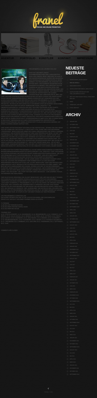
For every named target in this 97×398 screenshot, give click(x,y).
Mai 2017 (72, 267)
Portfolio (29, 47)
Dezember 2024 (74, 142)
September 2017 (74, 255)
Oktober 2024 (74, 149)
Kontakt (67, 47)
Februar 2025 (74, 136)
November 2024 (74, 145)
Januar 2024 (73, 155)
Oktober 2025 (74, 124)
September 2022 (74, 182)
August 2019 (73, 225)
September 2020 (74, 206)
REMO (71, 101)
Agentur (10, 47)
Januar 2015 (73, 316)
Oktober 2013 (74, 343)
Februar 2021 (74, 197)
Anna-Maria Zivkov (75, 85)
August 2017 (73, 258)
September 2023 (74, 161)
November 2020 (74, 200)
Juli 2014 (72, 328)
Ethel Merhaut (74, 107)
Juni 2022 (72, 188)
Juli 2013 (72, 353)
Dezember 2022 (74, 179)
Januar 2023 (73, 176)
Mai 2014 (72, 331)
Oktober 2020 (74, 203)
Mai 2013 (72, 356)
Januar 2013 (73, 365)
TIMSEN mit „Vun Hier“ (76, 104)
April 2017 (73, 270)
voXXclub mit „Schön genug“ (78, 79)
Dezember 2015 (74, 295)
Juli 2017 (72, 261)
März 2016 (73, 289)
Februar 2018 (74, 243)
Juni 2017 (72, 264)
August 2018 (73, 234)
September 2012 (74, 374)
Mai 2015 (72, 307)
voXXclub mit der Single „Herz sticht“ (81, 88)
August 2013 (73, 349)
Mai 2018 (72, 237)
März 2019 (73, 231)
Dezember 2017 (74, 249)
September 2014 (74, 322)
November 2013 (74, 340)
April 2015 (73, 310)
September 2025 (74, 127)
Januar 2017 (73, 279)
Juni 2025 (72, 130)
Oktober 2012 (74, 371)
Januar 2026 (73, 121)
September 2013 (74, 346)
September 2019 (74, 222)
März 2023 (73, 170)
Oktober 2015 (74, 298)
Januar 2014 (73, 337)
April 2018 (73, 240)
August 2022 (73, 185)
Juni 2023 (72, 164)
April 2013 (73, 359)
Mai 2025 (72, 133)
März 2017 (73, 273)
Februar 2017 (74, 276)
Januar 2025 (73, 139)
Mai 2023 (72, 167)
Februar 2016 (74, 292)
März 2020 (73, 212)
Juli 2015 (72, 304)
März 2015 (73, 313)
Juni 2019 (72, 228)
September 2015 (74, 301)
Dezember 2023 (74, 158)
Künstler (48, 47)
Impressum (86, 47)
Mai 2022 (72, 191)
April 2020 (73, 209)
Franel (46, 392)
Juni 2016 (72, 286)
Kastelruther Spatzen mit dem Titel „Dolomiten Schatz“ (79, 92)
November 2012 (74, 368)
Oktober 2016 (74, 283)
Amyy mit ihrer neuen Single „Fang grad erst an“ (82, 97)
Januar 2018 (73, 246)
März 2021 (73, 194)
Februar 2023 (74, 173)
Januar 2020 (73, 216)
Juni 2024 (72, 152)
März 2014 (73, 334)
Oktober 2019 (74, 219)
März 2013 (73, 362)
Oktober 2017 (74, 252)
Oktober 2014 (74, 319)
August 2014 (73, 325)
